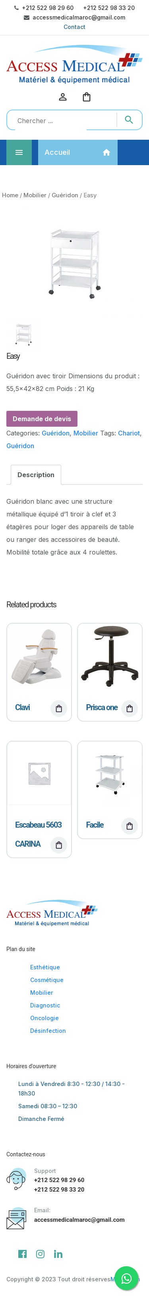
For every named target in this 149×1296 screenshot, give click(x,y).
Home (10, 195)
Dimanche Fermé (41, 1118)
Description (35, 475)
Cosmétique (47, 979)
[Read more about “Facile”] (129, 826)
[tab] (36, 475)
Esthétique (45, 967)
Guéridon (65, 195)
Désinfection (48, 1030)
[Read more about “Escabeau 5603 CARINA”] (58, 845)
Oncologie (44, 1018)
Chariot (129, 433)
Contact (74, 26)
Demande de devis (42, 419)
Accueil (57, 152)
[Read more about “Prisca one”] (129, 708)
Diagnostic (45, 1005)
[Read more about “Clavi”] (58, 708)
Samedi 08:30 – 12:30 (47, 1106)
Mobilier (34, 195)
